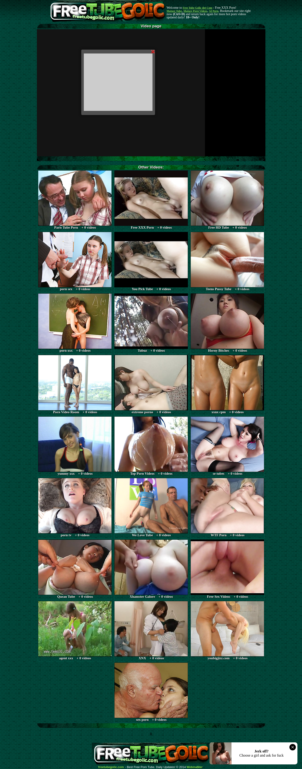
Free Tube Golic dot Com (197, 7)
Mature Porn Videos (195, 11)
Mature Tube (174, 11)
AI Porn (213, 11)
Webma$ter (195, 767)
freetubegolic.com (111, 767)
